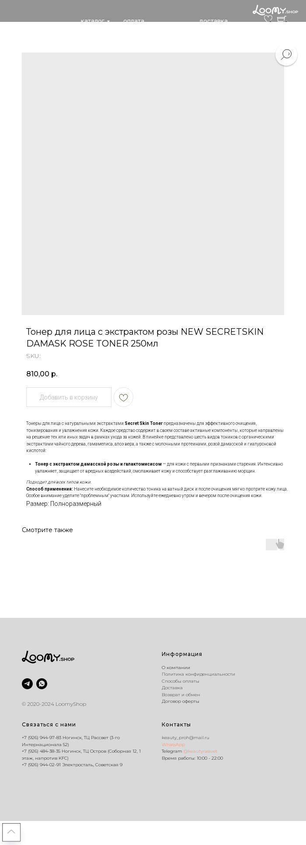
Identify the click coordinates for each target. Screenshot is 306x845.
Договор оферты (180, 701)
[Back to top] (11, 832)
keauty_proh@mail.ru (185, 737)
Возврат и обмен (181, 695)
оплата (133, 21)
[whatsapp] (41, 683)
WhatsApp (173, 744)
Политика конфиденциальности (198, 674)
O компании (176, 667)
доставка (213, 21)
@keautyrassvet (200, 751)
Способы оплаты (180, 681)
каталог (92, 21)
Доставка (172, 688)
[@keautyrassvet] (27, 683)
